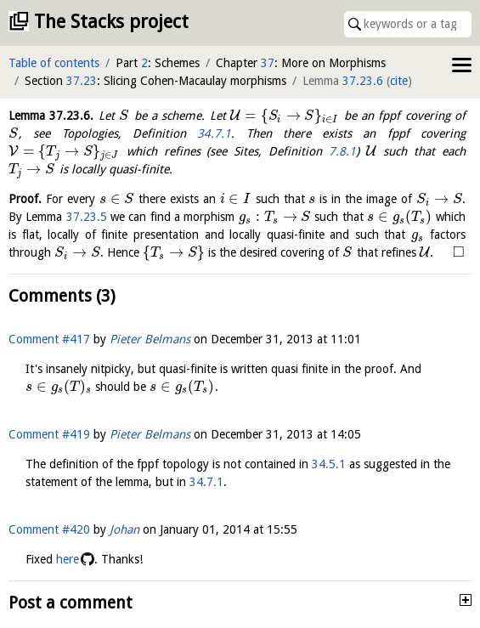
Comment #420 (49, 529)
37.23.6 (362, 81)
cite (399, 81)
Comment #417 (49, 339)
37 (267, 63)
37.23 (81, 81)
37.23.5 (86, 216)
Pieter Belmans (150, 339)
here (67, 559)
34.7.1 (214, 133)
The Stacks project (111, 21)
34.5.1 (329, 464)
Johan (124, 529)
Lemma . (50, 115)
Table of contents (53, 63)
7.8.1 (342, 151)
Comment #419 (49, 434)
